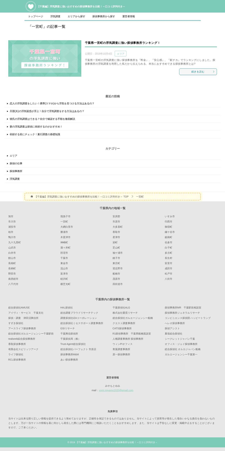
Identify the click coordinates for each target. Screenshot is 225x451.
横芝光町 (65, 284)
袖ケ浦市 (118, 252)
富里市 (168, 263)
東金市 (64, 263)
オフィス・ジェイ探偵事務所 (181, 344)
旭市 (10, 216)
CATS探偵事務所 (122, 328)
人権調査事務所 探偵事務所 (128, 338)
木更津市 (65, 237)
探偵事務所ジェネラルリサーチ (182, 312)
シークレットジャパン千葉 (180, 338)
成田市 (168, 268)
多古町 (168, 252)
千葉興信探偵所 (69, 333)
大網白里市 (66, 226)
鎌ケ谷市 (170, 232)
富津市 (64, 273)
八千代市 (13, 284)
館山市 (12, 258)
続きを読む (203, 71)
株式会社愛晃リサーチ (125, 312)
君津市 (116, 237)
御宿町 (168, 226)
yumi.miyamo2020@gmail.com (116, 390)
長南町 (12, 263)
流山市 (64, 268)
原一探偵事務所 (121, 354)
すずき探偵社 (15, 323)
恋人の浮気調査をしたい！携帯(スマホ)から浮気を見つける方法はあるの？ (52, 103)
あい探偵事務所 (69, 359)
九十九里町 (14, 242)
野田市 (12, 273)
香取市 (116, 232)
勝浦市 (64, 232)
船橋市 (116, 273)
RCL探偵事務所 (17, 359)
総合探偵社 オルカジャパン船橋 (183, 349)
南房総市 (13, 278)
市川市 (12, 221)
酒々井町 (65, 247)
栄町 (115, 242)
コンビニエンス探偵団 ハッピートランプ (188, 318)
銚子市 (116, 258)
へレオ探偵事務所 (175, 323)
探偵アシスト (172, 328)
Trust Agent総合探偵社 (73, 344)
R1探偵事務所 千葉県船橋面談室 (132, 333)
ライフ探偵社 (15, 354)
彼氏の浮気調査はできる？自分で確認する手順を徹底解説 (42, 118)
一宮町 (64, 221)
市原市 (116, 221)
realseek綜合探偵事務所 (21, 338)
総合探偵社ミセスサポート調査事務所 (81, 323)
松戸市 (168, 273)
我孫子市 (65, 216)
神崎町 (64, 242)
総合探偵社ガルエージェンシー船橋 (133, 318)
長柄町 (12, 268)
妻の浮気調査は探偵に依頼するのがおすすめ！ (36, 126)
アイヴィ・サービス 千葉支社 (26, 312)
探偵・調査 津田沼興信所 (23, 318)
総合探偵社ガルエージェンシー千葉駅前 (31, 333)
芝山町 (116, 247)
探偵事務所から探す (103, 16)
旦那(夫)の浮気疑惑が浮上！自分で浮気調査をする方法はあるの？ (47, 111)
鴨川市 (12, 237)
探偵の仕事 (16, 163)
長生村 (168, 258)
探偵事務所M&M (69, 354)
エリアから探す (76, 16)
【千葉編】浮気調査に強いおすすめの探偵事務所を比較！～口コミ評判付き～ (81, 6)
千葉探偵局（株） (70, 338)
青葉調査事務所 (121, 349)
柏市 (10, 232)
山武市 (12, 247)
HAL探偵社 (66, 307)
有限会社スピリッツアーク (23, 349)
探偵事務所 (16, 171)
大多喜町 (118, 226)
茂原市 (116, 278)
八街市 (168, 278)
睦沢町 (64, 278)
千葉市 (64, 258)
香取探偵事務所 (17, 344)
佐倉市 (168, 242)
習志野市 (118, 268)
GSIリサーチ (67, 328)
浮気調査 (55, 16)
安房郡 (116, 216)
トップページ (35, 16)
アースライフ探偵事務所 (22, 328)
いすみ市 (170, 216)
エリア (120, 53)
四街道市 (118, 284)
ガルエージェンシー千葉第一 (181, 354)
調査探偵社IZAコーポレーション (78, 318)
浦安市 (12, 226)
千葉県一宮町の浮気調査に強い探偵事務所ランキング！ (122, 42)
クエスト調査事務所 (124, 323)
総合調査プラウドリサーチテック (79, 312)
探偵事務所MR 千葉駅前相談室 (183, 307)
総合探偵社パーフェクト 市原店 (78, 349)
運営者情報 (128, 16)
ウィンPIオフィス (123, 344)
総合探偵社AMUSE (19, 307)
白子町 (168, 247)
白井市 (12, 252)
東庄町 (116, 263)
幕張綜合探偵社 (173, 333)
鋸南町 (168, 237)
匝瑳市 (64, 252)
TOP (81, 196)
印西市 (168, 221)
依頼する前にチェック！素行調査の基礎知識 (35, 134)
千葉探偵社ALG (121, 307)
